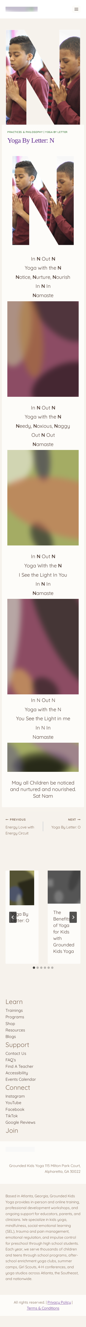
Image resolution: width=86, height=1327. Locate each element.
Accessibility (17, 1072)
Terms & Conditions (43, 1308)
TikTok (12, 1115)
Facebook (15, 1109)
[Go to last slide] (13, 917)
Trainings (14, 1010)
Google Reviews (20, 1122)
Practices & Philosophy (25, 132)
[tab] (34, 968)
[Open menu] (76, 9)
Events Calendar (21, 1079)
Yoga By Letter (56, 132)
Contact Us (16, 1053)
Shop (10, 1023)
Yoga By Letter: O (64, 822)
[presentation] (22, 888)
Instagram (15, 1096)
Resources (15, 1029)
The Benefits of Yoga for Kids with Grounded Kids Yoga (63, 931)
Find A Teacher (19, 1066)
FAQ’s (11, 1059)
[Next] (73, 917)
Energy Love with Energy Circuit (22, 825)
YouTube (13, 1102)
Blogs (11, 1036)
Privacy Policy (59, 1302)
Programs (15, 1016)
